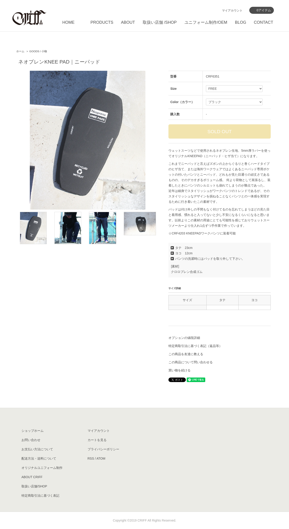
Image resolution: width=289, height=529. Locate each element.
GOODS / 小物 (38, 51)
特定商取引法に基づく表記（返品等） (195, 346)
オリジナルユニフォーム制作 (42, 468)
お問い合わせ (30, 440)
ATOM (100, 458)
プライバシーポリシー (103, 449)
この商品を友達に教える (185, 354)
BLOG (240, 22)
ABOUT (128, 22)
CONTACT (263, 22)
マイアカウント (232, 10)
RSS (91, 458)
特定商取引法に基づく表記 (40, 495)
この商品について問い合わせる (190, 362)
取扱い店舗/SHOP (34, 486)
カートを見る (97, 440)
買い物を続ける (179, 370)
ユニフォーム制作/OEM (205, 22)
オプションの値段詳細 (184, 338)
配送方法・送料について (38, 458)
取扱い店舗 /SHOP (160, 22)
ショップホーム (32, 430)
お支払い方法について (37, 449)
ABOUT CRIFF (31, 477)
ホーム (20, 51)
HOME (68, 22)
